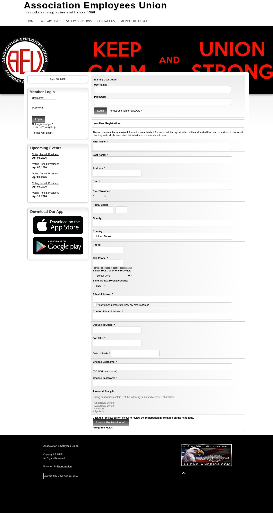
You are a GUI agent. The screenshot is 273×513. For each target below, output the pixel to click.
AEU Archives (50, 21)
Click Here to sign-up (44, 127)
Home (31, 21)
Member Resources (134, 21)
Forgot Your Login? (43, 132)
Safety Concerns (79, 21)
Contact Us (106, 21)
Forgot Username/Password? (126, 110)
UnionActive (64, 466)
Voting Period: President (45, 154)
